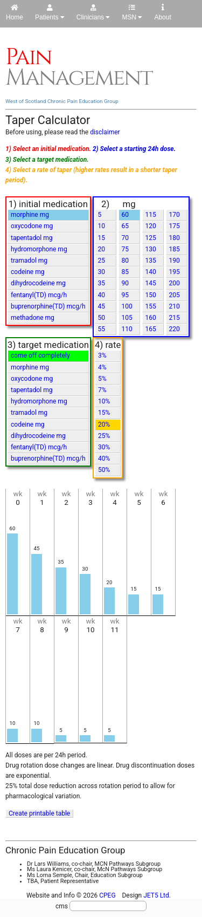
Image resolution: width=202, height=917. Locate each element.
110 (127, 329)
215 (174, 317)
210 (174, 306)
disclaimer (105, 132)
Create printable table (39, 813)
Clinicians (93, 12)
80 (125, 260)
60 (125, 214)
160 (150, 317)
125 (150, 238)
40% (104, 458)
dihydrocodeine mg (38, 283)
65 (125, 226)
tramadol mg (29, 260)
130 (150, 249)
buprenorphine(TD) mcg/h (48, 306)
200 (174, 283)
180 (174, 238)
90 (125, 283)
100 (127, 306)
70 (125, 238)
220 (174, 329)
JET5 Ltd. (157, 895)
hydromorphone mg (39, 249)
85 (125, 272)
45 (102, 306)
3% (102, 355)
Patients (50, 12)
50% (104, 470)
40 (102, 295)
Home (14, 12)
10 (102, 226)
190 (174, 260)
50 (102, 317)
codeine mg (27, 272)
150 (150, 295)
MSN (132, 12)
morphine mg (30, 214)
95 (125, 295)
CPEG (107, 895)
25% (104, 436)
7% (102, 390)
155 (150, 306)
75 (125, 249)
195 (174, 272)
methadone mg (32, 317)
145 (150, 283)
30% (104, 447)
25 (102, 260)
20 (102, 249)
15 (102, 238)
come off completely (40, 355)
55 (102, 329)
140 (150, 272)
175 (174, 226)
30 (102, 272)
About (162, 12)
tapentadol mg (31, 238)
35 (102, 283)
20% (104, 424)
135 (150, 260)
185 (174, 249)
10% (104, 401)
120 (150, 226)
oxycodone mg (32, 226)
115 (150, 214)
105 (127, 317)
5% (102, 378)
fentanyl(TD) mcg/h (39, 295)
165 (150, 329)
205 (174, 295)
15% (104, 412)
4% (102, 367)
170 (174, 214)
